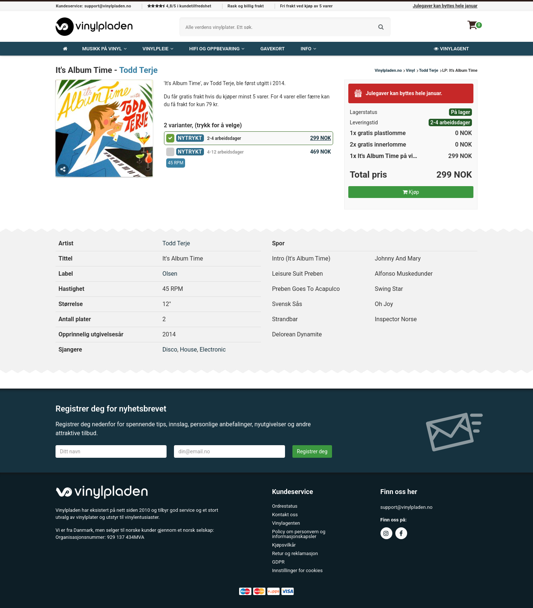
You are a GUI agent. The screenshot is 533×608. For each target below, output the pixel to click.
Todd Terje (138, 70)
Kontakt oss (285, 514)
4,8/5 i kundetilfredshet (179, 6)
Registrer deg (312, 451)
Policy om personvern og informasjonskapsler (298, 534)
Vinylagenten (286, 523)
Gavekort (272, 48)
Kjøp (411, 192)
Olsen (169, 273)
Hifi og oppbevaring (216, 48)
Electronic (213, 349)
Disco (169, 349)
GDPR (278, 562)
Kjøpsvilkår (284, 545)
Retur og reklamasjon (295, 553)
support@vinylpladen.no (407, 507)
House (188, 349)
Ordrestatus (285, 506)
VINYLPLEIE (158, 48)
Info (308, 48)
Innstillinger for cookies (297, 570)
